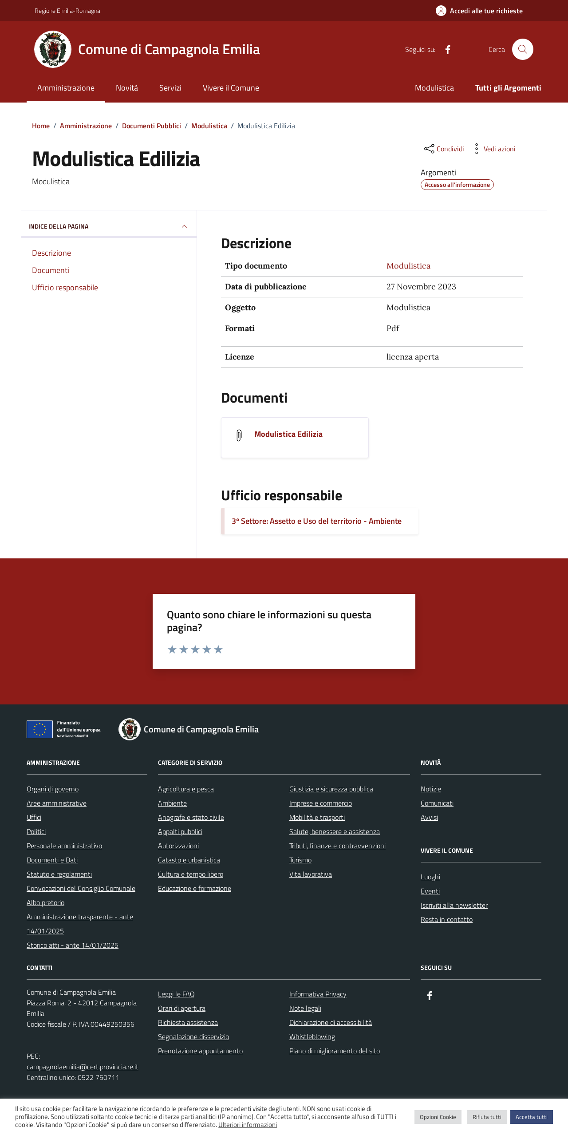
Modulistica (434, 88)
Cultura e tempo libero (190, 874)
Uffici (34, 817)
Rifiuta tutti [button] (487, 1116)
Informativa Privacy (318, 994)
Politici (36, 831)
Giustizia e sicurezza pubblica (331, 788)
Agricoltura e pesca (186, 788)
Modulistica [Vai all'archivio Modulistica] (408, 266)
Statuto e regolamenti (59, 874)
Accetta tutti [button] (532, 1116)
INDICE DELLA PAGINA (108, 226)
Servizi (170, 88)
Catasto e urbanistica (189, 859)
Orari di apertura (181, 1008)
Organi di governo (53, 788)
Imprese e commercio (320, 803)
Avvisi (429, 817)
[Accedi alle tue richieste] (479, 10)
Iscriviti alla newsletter (454, 905)
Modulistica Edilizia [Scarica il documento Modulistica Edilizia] (288, 434)
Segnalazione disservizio (193, 1036)
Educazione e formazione (194, 888)
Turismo (300, 859)
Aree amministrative (57, 803)
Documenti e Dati (52, 859)
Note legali (305, 1008)
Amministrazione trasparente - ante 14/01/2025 (80, 923)
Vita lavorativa (310, 874)
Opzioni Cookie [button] (438, 1116)
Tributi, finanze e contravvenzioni (337, 845)
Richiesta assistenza (188, 1022)
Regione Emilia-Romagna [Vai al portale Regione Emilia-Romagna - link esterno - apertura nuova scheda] (67, 10)
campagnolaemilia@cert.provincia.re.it (82, 1066)
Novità (127, 88)
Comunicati (437, 803)
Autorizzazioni (178, 845)
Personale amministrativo (64, 845)
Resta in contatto (447, 919)
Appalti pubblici (180, 831)
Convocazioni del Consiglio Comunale (81, 888)
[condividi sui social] (443, 149)
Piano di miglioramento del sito (334, 1050)
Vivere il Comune (231, 88)
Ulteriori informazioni (247, 1125)
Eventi (430, 891)
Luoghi (430, 876)
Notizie (431, 788)
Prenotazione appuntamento (200, 1050)
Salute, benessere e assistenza (334, 831)
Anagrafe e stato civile (191, 817)
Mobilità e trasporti (317, 817)
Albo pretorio (45, 902)
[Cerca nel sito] (522, 49)
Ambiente (172, 803)
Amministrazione (66, 88)
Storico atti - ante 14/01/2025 (72, 945)
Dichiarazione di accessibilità (330, 1022)
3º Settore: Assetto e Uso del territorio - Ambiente (317, 521)
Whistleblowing (312, 1036)
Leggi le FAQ (176, 994)
